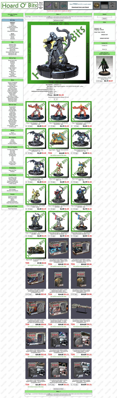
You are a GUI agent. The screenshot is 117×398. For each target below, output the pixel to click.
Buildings (12, 61)
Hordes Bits (12, 47)
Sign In (41, 2)
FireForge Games (12, 88)
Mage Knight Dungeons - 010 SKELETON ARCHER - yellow (36, 233)
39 (86, 16)
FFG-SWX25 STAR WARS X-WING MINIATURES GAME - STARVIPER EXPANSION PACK (81, 291)
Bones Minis (13, 85)
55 (65, 18)
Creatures (12, 63)
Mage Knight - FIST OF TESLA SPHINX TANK (58, 150)
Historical (12, 112)
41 (89, 16)
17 (52, 16)
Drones (12, 37)
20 (57, 16)
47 (53, 18)
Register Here (41, 8)
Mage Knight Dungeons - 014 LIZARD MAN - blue (81, 179)
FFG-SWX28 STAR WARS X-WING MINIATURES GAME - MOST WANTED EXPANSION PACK (81, 261)
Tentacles (12, 30)
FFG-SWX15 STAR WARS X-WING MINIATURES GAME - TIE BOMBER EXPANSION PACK (81, 381)
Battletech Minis (12, 83)
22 (60, 16)
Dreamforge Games (12, 86)
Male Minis (12, 108)
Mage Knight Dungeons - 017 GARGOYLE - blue (81, 150)
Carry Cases (12, 142)
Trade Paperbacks (12, 208)
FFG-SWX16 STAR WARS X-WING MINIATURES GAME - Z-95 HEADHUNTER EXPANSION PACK (58, 381)
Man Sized (12, 69)
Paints (12, 139)
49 (56, 18)
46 (51, 18)
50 (57, 18)
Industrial (12, 38)
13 (45, 16)
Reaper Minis (12, 93)
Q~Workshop (12, 155)
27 (68, 16)
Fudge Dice (12, 164)
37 (83, 16)
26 (66, 16)
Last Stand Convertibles (12, 48)
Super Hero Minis (12, 120)
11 (42, 16)
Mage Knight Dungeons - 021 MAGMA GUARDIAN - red (35, 123)
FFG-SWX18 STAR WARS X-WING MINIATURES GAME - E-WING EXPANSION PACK (81, 351)
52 (60, 18)
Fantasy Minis (12, 109)
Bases (12, 132)
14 (47, 16)
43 (47, 18)
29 (71, 16)
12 (44, 16)
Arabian (12, 23)
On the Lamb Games (12, 91)
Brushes (12, 141)
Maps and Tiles (12, 170)
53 (62, 18)
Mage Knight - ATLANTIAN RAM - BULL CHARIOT (35, 260)
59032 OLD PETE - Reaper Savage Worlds (104, 78)
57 (68, 18)
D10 (12, 158)
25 (65, 16)
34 (78, 16)
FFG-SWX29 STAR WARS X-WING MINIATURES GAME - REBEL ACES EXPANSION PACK (59, 261)
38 (84, 16)
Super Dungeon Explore (12, 97)
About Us (104, 49)
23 (61, 16)
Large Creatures (12, 67)
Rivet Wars (12, 94)
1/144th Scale (12, 126)
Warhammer (13, 50)
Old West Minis (12, 121)
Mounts (12, 70)
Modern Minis (12, 114)
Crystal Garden (12, 26)
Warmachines (12, 74)
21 (58, 16)
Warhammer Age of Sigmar (12, 52)
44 (48, 18)
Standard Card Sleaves (12, 190)
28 (69, 16)
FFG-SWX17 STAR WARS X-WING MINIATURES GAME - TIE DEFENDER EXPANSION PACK (35, 381)
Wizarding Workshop (12, 31)
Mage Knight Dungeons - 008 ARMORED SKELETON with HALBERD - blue (81, 233)
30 (72, 16)
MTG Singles (12, 189)
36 (81, 16)
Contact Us (104, 45)
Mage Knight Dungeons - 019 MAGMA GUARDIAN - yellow (81, 123)
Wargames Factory (12, 98)
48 (54, 18)
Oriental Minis (12, 123)
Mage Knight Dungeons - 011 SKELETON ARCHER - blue (81, 206)
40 (87, 16)
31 (74, 16)
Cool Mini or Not (12, 177)
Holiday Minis (12, 113)
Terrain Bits (12, 49)
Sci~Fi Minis (13, 118)
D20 (12, 160)
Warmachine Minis (12, 99)
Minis (11, 15)
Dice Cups (12, 152)
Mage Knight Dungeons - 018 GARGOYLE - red (36, 150)
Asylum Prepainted (12, 82)
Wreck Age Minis (12, 101)
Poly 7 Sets (12, 161)
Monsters (12, 66)
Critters (12, 25)
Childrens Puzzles (12, 196)
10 (41, 16)
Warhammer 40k (12, 53)
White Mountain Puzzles (12, 202)
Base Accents (12, 134)
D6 (12, 157)
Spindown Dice (12, 163)
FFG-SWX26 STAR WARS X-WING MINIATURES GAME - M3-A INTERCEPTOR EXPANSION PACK (58, 291)
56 (67, 18)
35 (80, 16)
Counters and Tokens (12, 149)
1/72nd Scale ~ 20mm (12, 125)
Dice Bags (12, 150)
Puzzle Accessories (12, 201)
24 (63, 16)
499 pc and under (12, 197)
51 (59, 18)
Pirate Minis (12, 115)
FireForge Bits (12, 45)
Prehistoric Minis (12, 116)
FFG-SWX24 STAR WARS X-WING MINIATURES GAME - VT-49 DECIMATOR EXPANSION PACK (35, 321)
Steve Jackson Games (12, 182)
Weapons (12, 65)
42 (91, 16)
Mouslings (12, 124)
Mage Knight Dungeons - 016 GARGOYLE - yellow (36, 179)
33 (77, 16)
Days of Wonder (12, 178)
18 (54, 16)
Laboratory (12, 28)
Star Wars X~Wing (12, 96)
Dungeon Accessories (12, 27)
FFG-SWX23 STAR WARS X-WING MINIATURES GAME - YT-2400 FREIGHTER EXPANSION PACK (58, 321)
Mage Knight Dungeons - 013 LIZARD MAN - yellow (35, 206)
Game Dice (12, 153)
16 (51, 16)
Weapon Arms (12, 71)
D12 (12, 159)
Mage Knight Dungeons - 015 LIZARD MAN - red (58, 179)
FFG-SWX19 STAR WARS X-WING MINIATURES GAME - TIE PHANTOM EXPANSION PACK (58, 351)
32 (75, 16)
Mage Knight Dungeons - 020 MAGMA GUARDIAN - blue (58, 123)
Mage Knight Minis (12, 90)
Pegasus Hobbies (12, 92)
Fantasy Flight (12, 179)
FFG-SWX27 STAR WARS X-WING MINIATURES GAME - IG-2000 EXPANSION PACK (35, 291)
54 (63, 18)
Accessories (12, 35)
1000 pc (12, 200)
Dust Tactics (12, 87)
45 (50, 18)
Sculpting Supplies (12, 143)
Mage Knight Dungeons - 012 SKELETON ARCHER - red (58, 206)
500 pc (12, 199)
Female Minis (12, 107)
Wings (12, 72)
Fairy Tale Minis (12, 110)
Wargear (12, 75)
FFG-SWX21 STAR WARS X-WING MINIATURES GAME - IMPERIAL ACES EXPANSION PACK (35, 351)
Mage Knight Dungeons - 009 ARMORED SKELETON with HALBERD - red (58, 233)
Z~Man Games (12, 183)
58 (70, 18)
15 (49, 16)
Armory (12, 36)
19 (55, 16)
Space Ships (12, 119)
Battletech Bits (12, 44)
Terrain (12, 64)
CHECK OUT (104, 34)
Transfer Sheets (12, 76)
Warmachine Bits (12, 54)
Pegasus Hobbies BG (12, 181)
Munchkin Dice (12, 154)
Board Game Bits (12, 60)
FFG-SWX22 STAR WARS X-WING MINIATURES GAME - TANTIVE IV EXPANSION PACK (81, 321)
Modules (12, 171)
